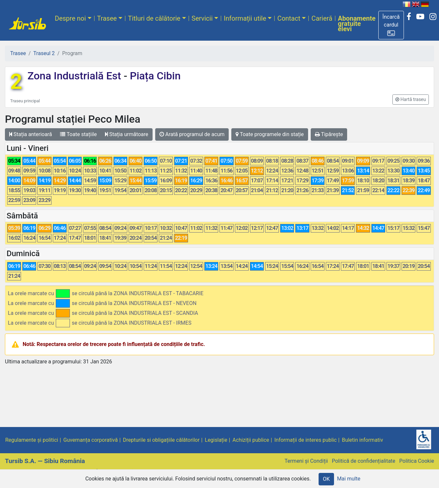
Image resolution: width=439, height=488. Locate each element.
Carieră (321, 18)
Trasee (107, 18)
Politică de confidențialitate (363, 461)
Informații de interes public (305, 440)
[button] (391, 25)
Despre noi (70, 18)
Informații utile (245, 18)
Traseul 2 (44, 53)
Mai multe (348, 479)
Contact (288, 18)
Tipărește (329, 134)
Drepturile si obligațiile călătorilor (161, 440)
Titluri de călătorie (154, 18)
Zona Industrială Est (76, 76)
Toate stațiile (78, 134)
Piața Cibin (154, 76)
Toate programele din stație (270, 134)
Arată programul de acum (191, 134)
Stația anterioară (30, 134)
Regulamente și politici (31, 440)
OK (326, 479)
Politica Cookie (416, 461)
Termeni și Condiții (306, 461)
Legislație (216, 440)
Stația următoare (126, 134)
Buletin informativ (362, 440)
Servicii (202, 18)
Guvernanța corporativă (90, 440)
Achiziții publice (251, 440)
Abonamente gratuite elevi (357, 23)
